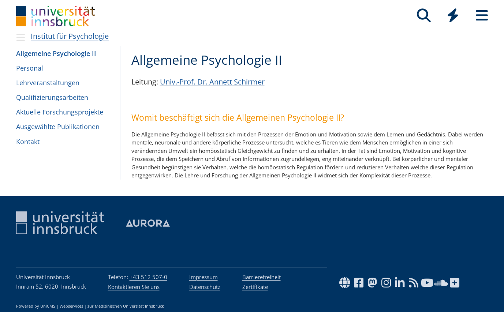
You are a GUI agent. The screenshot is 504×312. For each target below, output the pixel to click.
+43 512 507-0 (148, 277)
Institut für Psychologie (70, 36)
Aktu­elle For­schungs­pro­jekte (59, 112)
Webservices (71, 306)
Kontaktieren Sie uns (134, 286)
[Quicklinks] (452, 15)
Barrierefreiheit (261, 277)
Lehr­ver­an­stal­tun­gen (47, 82)
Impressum (203, 277)
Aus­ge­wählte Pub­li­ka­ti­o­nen (58, 126)
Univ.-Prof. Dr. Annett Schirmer (212, 82)
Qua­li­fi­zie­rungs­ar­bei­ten (52, 97)
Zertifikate (255, 286)
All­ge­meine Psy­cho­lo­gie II (56, 53)
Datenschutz (204, 286)
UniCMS (47, 306)
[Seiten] (481, 15)
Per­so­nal (29, 68)
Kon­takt (28, 141)
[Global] (453, 16)
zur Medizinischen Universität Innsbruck (125, 306)
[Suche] (424, 15)
